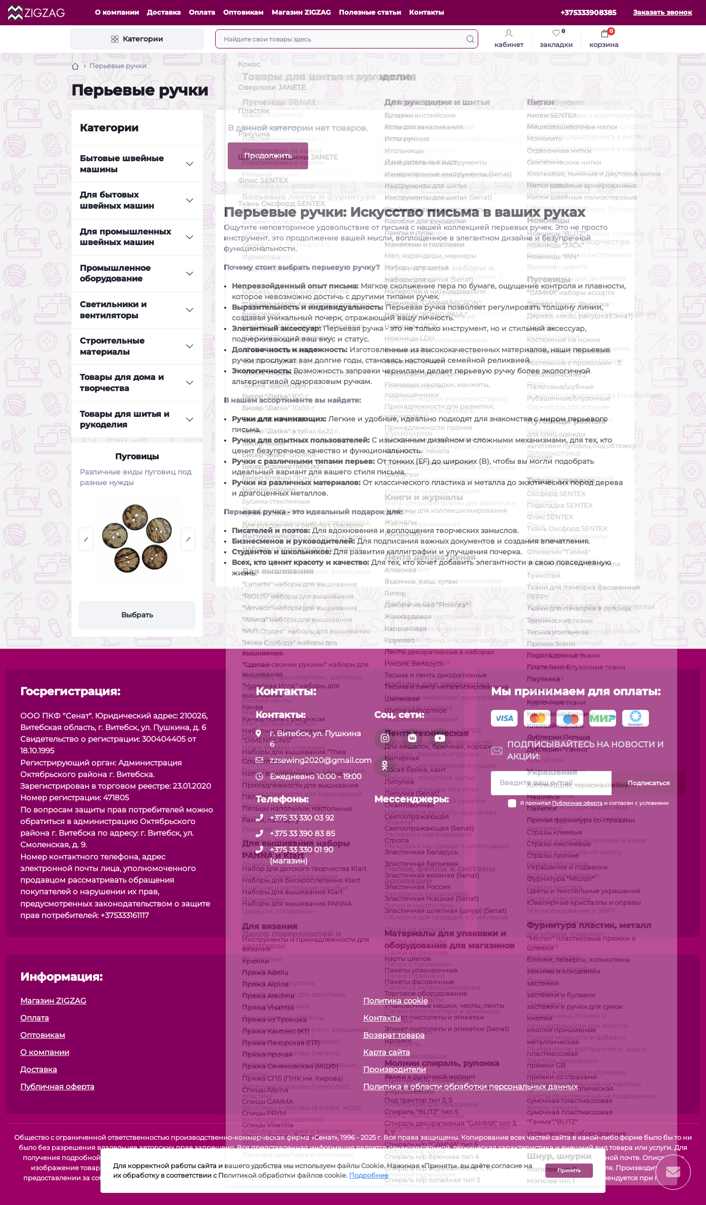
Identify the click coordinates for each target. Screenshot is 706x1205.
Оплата (202, 12)
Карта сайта (386, 1052)
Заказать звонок (662, 12)
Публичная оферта (577, 803)
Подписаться (649, 783)
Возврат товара (394, 1035)
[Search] (470, 39)
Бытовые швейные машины (122, 164)
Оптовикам (243, 12)
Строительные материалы (112, 346)
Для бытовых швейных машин (117, 200)
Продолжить (268, 155)
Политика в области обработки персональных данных (470, 1086)
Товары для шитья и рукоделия (124, 419)
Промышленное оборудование (115, 273)
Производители (394, 1069)
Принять (569, 1170)
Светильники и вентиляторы (113, 310)
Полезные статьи (370, 12)
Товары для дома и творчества (122, 382)
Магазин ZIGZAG (301, 12)
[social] (384, 738)
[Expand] (189, 164)
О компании (117, 12)
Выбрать (137, 614)
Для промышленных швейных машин (125, 237)
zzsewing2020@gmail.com (321, 760)
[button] (86, 539)
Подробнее (368, 1175)
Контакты (426, 12)
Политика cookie (395, 1000)
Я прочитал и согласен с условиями (594, 803)
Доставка (164, 12)
